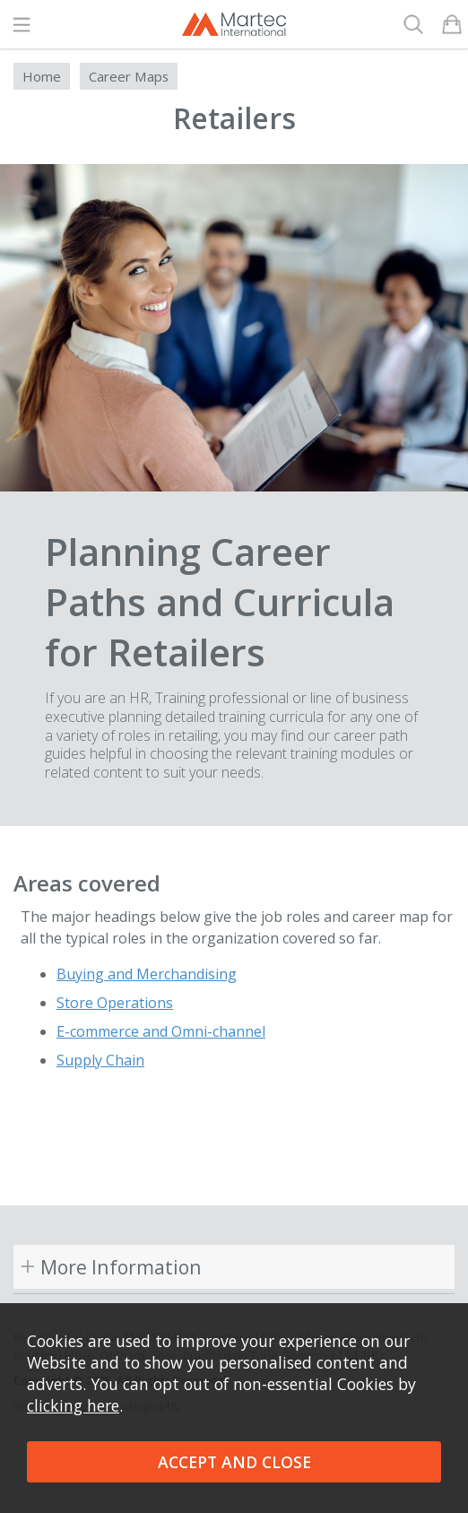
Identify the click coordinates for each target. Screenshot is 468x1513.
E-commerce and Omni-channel (160, 1031)
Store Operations (114, 1003)
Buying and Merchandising (146, 974)
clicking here (73, 1405)
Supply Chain (100, 1060)
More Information (121, 1267)
